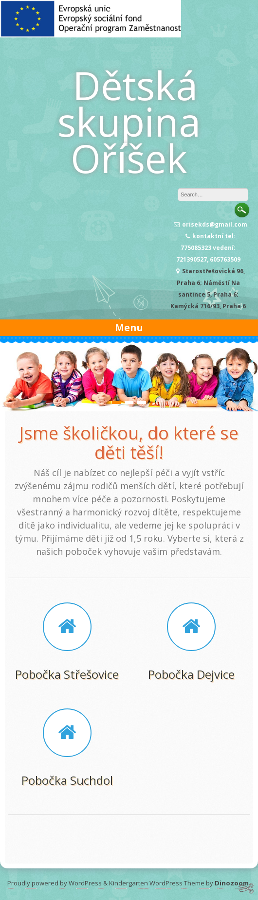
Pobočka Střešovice (67, 674)
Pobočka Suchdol (67, 780)
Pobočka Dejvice (191, 674)
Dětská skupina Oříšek (129, 121)
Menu (129, 327)
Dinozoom (232, 883)
